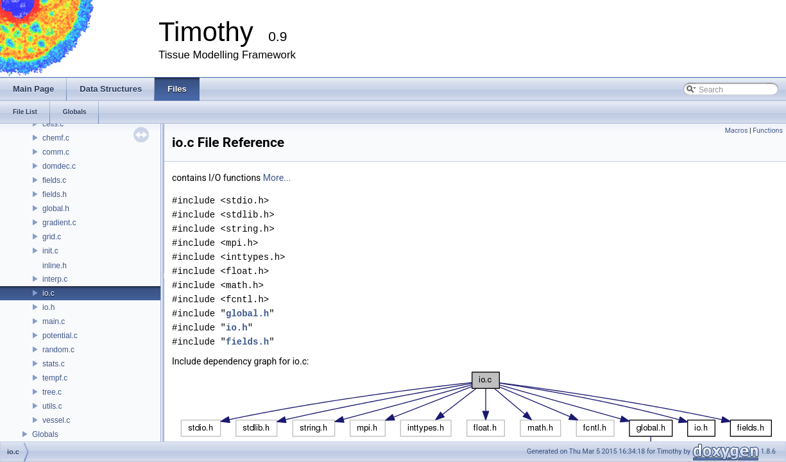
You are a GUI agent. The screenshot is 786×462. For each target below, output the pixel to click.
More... (277, 178)
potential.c (60, 335)
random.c (58, 349)
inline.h (54, 265)
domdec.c (59, 166)
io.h (48, 307)
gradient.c (59, 222)
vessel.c (56, 420)
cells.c (53, 123)
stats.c (53, 363)
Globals (45, 434)
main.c (53, 321)
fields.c (54, 180)
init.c (50, 250)
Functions (768, 130)
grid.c (51, 236)
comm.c (55, 152)
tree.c (52, 392)
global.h (55, 208)
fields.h (54, 194)
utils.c (52, 406)
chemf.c (55, 137)
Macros (736, 130)
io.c (48, 293)
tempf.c (54, 377)
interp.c (54, 279)
